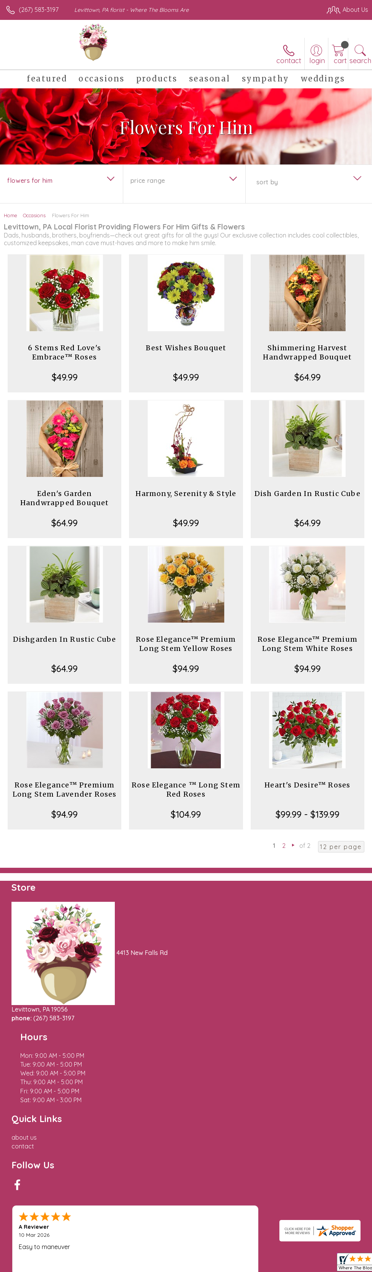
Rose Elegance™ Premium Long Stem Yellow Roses (186, 644)
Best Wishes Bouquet (186, 347)
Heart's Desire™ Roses (307, 785)
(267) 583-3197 (39, 9)
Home (10, 215)
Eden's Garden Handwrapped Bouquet (64, 498)
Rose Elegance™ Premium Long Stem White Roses (307, 644)
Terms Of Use (193, 1246)
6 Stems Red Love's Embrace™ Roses (64, 352)
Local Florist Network (293, 1246)
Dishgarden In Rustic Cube (64, 639)
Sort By (267, 182)
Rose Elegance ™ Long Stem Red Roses (186, 790)
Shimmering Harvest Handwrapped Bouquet (307, 352)
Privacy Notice (238, 1246)
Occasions (34, 215)
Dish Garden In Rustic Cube (308, 493)
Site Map (340, 1246)
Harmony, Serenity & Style (185, 493)
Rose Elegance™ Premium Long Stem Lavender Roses (65, 790)
